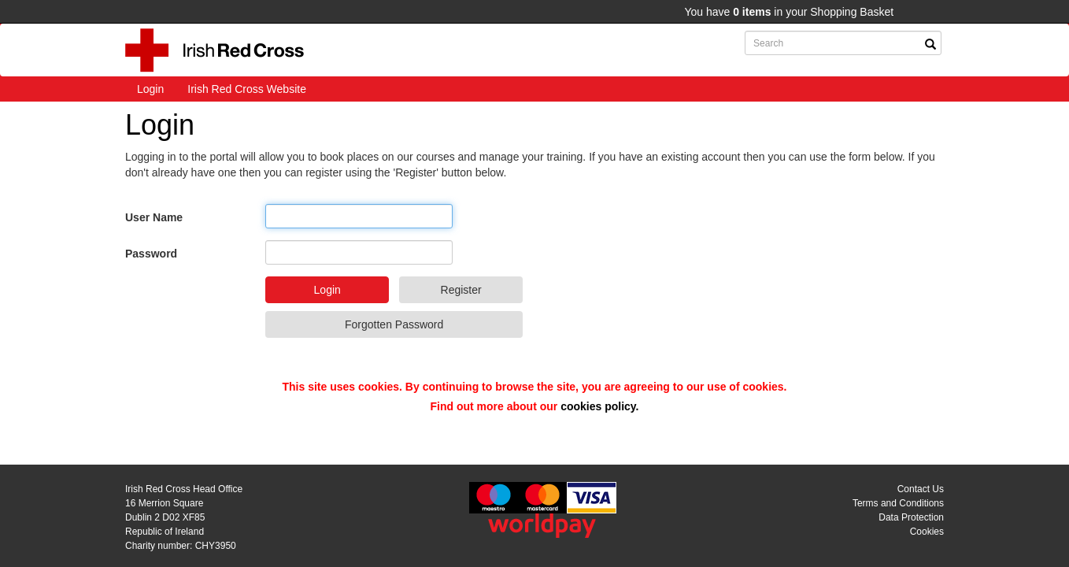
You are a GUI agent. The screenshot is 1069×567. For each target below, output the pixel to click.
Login (150, 89)
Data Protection (911, 517)
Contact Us (920, 489)
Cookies (927, 531)
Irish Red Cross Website (246, 89)
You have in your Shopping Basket (788, 12)
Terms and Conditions (898, 503)
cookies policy (597, 406)
